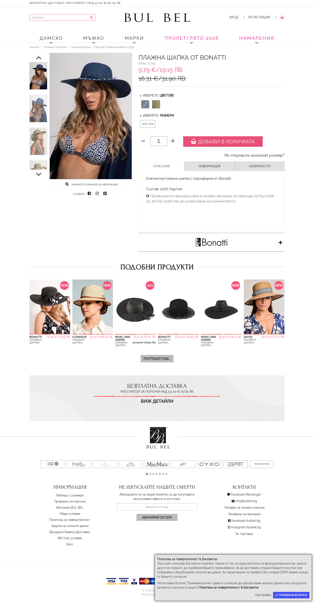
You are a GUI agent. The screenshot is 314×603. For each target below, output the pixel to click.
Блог (70, 544)
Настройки (263, 595)
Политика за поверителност (69, 520)
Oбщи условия (69, 513)
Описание (161, 166)
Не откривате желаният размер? (254, 155)
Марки (134, 38)
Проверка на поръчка (70, 501)
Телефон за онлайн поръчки (244, 507)
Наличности (259, 166)
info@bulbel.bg (246, 501)
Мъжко (93, 38)
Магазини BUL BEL (70, 507)
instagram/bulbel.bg (246, 527)
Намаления (256, 38)
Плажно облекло (55, 47)
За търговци (244, 534)
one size (148, 124)
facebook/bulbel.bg (246, 520)
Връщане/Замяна (62, 532)
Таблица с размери (70, 495)
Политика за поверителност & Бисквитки (229, 587)
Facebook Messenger (246, 494)
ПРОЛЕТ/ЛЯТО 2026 (192, 38)
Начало (34, 47)
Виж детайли (157, 401)
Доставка (83, 532)
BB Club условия (70, 538)
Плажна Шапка (81, 47)
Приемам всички (291, 595)
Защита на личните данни (70, 526)
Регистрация (259, 17)
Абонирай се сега (157, 517)
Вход (234, 17)
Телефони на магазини (244, 514)
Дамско (51, 38)
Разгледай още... (157, 358)
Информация (209, 166)
